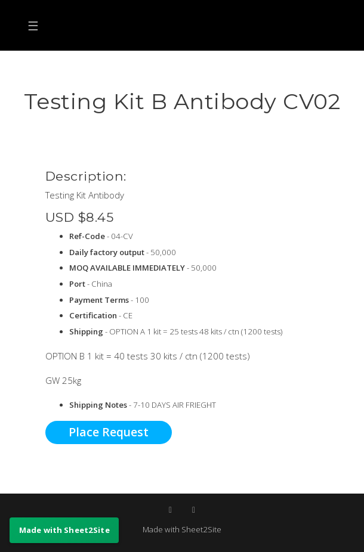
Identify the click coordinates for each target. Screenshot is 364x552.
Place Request (109, 432)
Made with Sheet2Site (182, 529)
